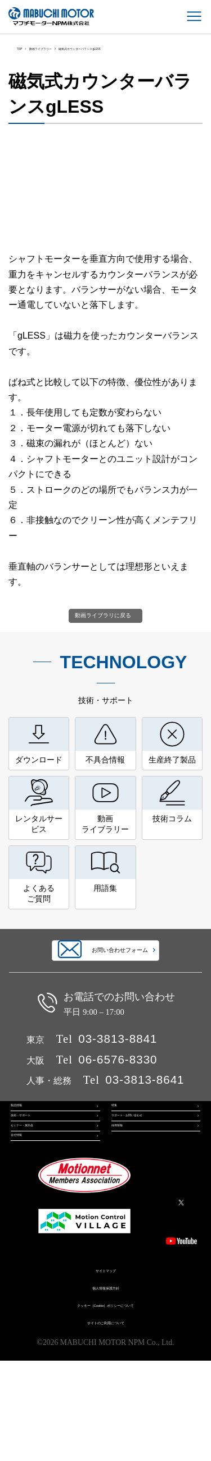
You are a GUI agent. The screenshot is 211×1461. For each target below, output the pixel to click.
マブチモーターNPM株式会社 (51, 16)
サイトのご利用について (105, 1421)
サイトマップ (105, 1369)
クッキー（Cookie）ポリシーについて (105, 1404)
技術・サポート (34, 1182)
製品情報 (24, 1159)
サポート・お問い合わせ (148, 1182)
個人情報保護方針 (105, 1387)
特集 (118, 1159)
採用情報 (124, 1205)
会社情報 (24, 1229)
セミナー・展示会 (38, 1205)
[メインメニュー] (194, 16)
